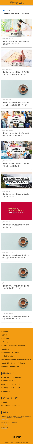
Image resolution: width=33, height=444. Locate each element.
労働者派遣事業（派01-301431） (10, 352)
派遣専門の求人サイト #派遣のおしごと (13, 377)
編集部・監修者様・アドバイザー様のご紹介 (13, 363)
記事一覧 (4, 335)
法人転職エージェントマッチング (11, 405)
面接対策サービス (7, 391)
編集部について (6, 349)
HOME (16, 437)
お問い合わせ (5, 338)
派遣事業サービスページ (8, 381)
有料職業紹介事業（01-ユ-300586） (11, 356)
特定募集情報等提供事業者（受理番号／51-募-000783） (16, 359)
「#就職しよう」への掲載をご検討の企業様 (13, 345)
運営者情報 (5, 331)
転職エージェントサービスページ (11, 384)
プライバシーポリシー (8, 342)
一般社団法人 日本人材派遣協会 (10, 366)
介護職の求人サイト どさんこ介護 (11, 388)
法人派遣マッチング (7, 402)
